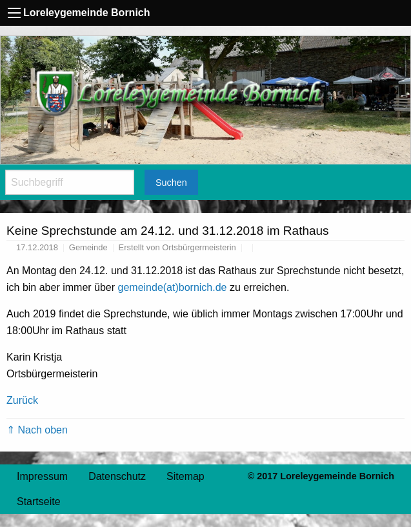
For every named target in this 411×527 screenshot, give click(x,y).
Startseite (39, 501)
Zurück (22, 400)
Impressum (42, 476)
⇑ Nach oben (37, 429)
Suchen (171, 182)
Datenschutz (117, 476)
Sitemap (185, 476)
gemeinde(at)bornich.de (172, 287)
